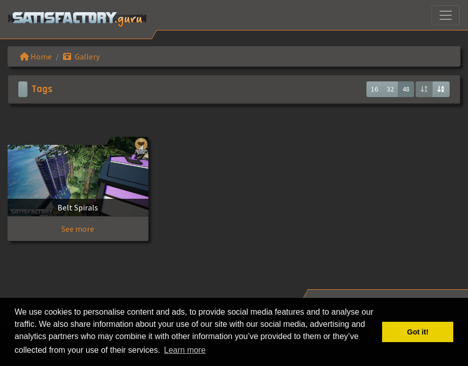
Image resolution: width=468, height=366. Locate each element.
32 (390, 89)
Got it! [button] (417, 332)
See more (77, 229)
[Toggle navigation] (445, 15)
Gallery (81, 56)
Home (36, 56)
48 (406, 89)
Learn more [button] (185, 350)
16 (374, 89)
